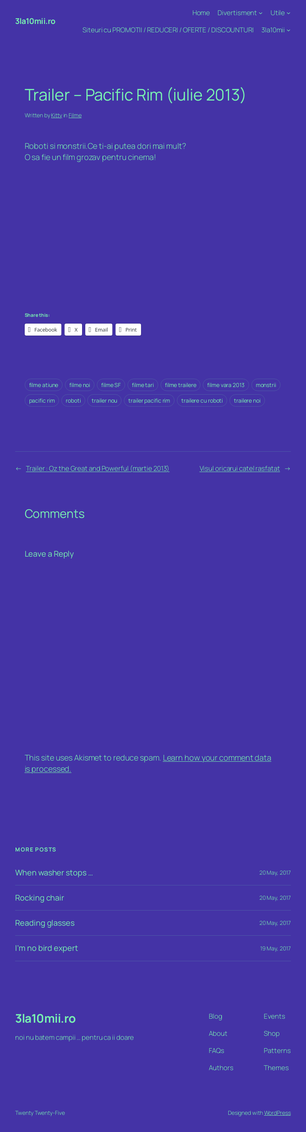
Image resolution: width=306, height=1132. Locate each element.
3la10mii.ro (35, 21)
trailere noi (247, 400)
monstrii (266, 385)
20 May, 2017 (275, 872)
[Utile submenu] (288, 13)
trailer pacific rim (149, 400)
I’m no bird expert (46, 948)
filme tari (143, 385)
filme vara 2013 (226, 385)
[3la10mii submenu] (288, 30)
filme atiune (44, 385)
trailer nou (104, 400)
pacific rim (42, 400)
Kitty (56, 115)
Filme (75, 115)
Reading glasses (45, 923)
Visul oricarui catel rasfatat (240, 468)
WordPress (277, 1112)
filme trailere (180, 385)
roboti (73, 400)
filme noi (79, 385)
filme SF (111, 385)
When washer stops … (53, 872)
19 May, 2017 (275, 948)
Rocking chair (39, 897)
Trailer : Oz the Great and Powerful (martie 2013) (97, 468)
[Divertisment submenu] (261, 13)
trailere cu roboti (202, 400)
